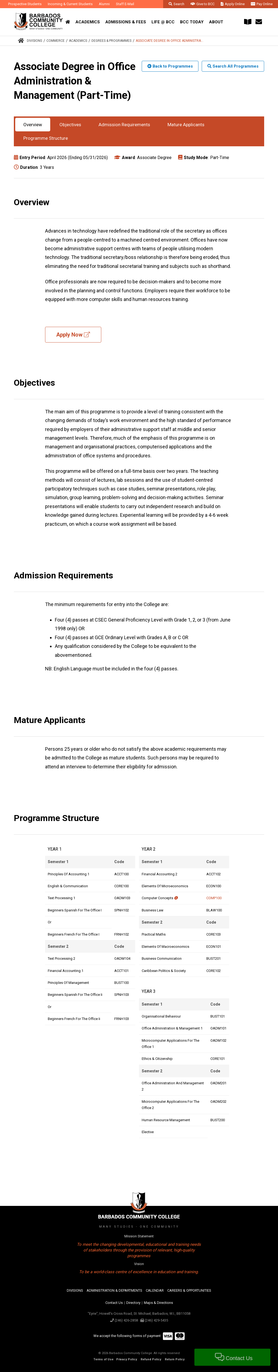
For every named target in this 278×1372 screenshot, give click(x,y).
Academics (78, 41)
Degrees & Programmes (111, 41)
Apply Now (73, 334)
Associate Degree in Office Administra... (169, 41)
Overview (32, 124)
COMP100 (214, 898)
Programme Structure (45, 138)
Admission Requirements (124, 124)
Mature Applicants (186, 124)
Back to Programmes (170, 66)
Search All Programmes (232, 66)
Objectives (70, 124)
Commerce (55, 41)
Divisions (34, 41)
